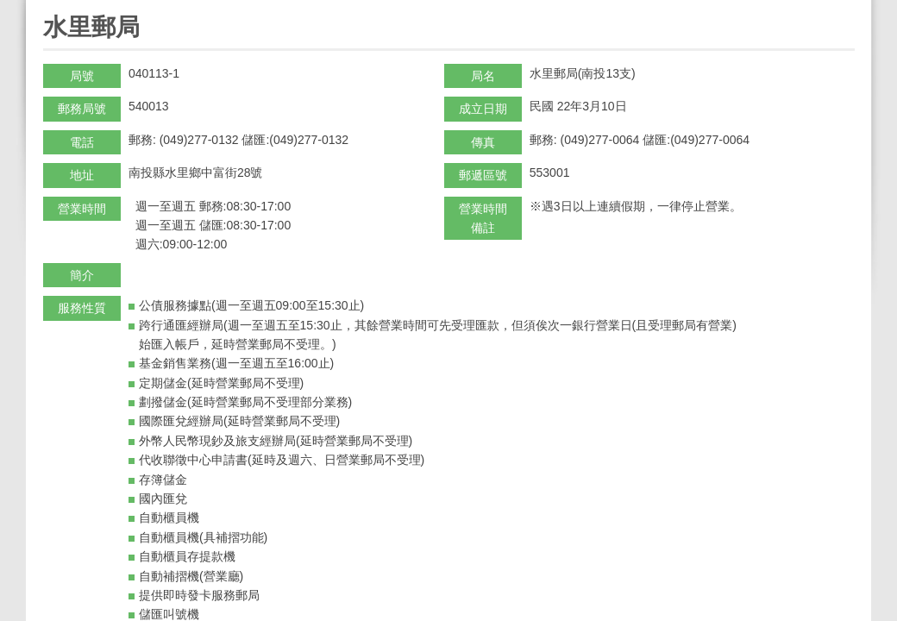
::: (48, 7)
